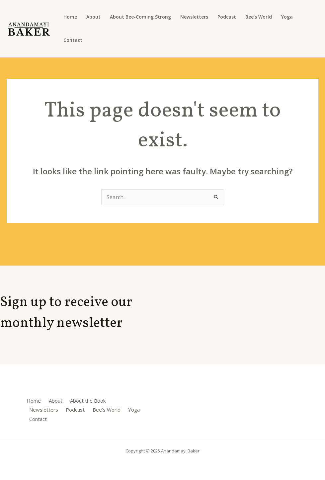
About (93, 17)
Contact (72, 40)
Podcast (226, 17)
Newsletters (194, 17)
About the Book (88, 400)
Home (70, 17)
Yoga (287, 17)
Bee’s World (258, 17)
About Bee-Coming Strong (140, 17)
